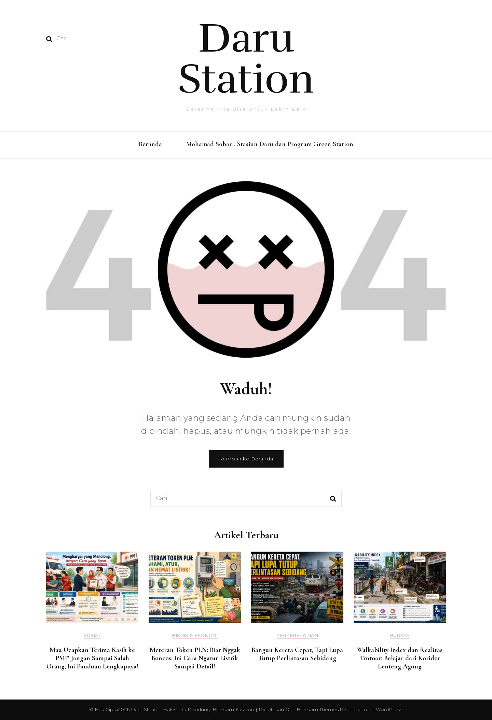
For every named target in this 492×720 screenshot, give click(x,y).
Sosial (92, 635)
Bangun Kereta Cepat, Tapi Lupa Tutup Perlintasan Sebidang (297, 654)
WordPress (389, 709)
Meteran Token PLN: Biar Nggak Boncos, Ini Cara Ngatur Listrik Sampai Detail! (195, 658)
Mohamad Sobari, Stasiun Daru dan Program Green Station (269, 144)
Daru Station (246, 59)
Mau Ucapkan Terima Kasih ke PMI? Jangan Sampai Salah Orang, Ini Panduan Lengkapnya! (92, 658)
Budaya (400, 635)
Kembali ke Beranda (246, 459)
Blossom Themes (318, 709)
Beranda (150, 144)
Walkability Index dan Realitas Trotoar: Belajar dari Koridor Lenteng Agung (399, 658)
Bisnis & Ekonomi (195, 635)
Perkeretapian (297, 635)
